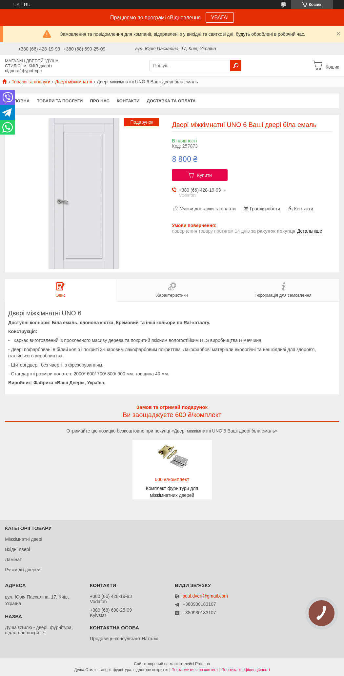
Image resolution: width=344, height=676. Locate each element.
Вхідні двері (17, 549)
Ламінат (13, 559)
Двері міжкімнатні (73, 81)
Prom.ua (202, 664)
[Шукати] (235, 65)
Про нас (99, 100)
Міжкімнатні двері (23, 539)
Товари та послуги (30, 81)
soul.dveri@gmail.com (205, 596)
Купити (204, 175)
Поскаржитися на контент (195, 669)
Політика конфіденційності (245, 669)
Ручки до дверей (22, 569)
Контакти (128, 100)
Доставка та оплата (171, 100)
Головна (19, 100)
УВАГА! (220, 17)
